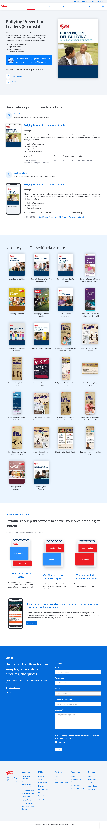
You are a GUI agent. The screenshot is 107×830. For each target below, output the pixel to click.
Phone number (61, 678)
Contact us (42, 62)
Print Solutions (40, 6)
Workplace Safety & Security (28, 808)
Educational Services (26, 777)
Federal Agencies (28, 790)
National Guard (43, 789)
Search (104, 6)
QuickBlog (86, 6)
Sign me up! (63, 742)
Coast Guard (42, 783)
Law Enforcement (28, 803)
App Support (75, 785)
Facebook (14, 779)
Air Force (41, 776)
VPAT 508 (76, 1)
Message (59, 710)
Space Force (42, 796)
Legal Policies (92, 786)
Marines (41, 786)
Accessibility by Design (76, 781)
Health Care (26, 797)
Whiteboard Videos (74, 6)
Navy (40, 792)
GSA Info (93, 1)
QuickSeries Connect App (56, 6)
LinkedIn (8, 779)
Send (58, 749)
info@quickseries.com (16, 693)
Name (57, 667)
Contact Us (100, 1)
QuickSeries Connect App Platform (52, 217)
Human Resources (28, 800)
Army (40, 779)
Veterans (41, 799)
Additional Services (77, 788)
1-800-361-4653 (13, 688)
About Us (97, 6)
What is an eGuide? (76, 217)
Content (30, 6)
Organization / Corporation (66, 699)
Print (56, 776)
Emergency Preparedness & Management (27, 784)
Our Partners (85, 1)
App (56, 779)
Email (57, 689)
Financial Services (28, 793)
